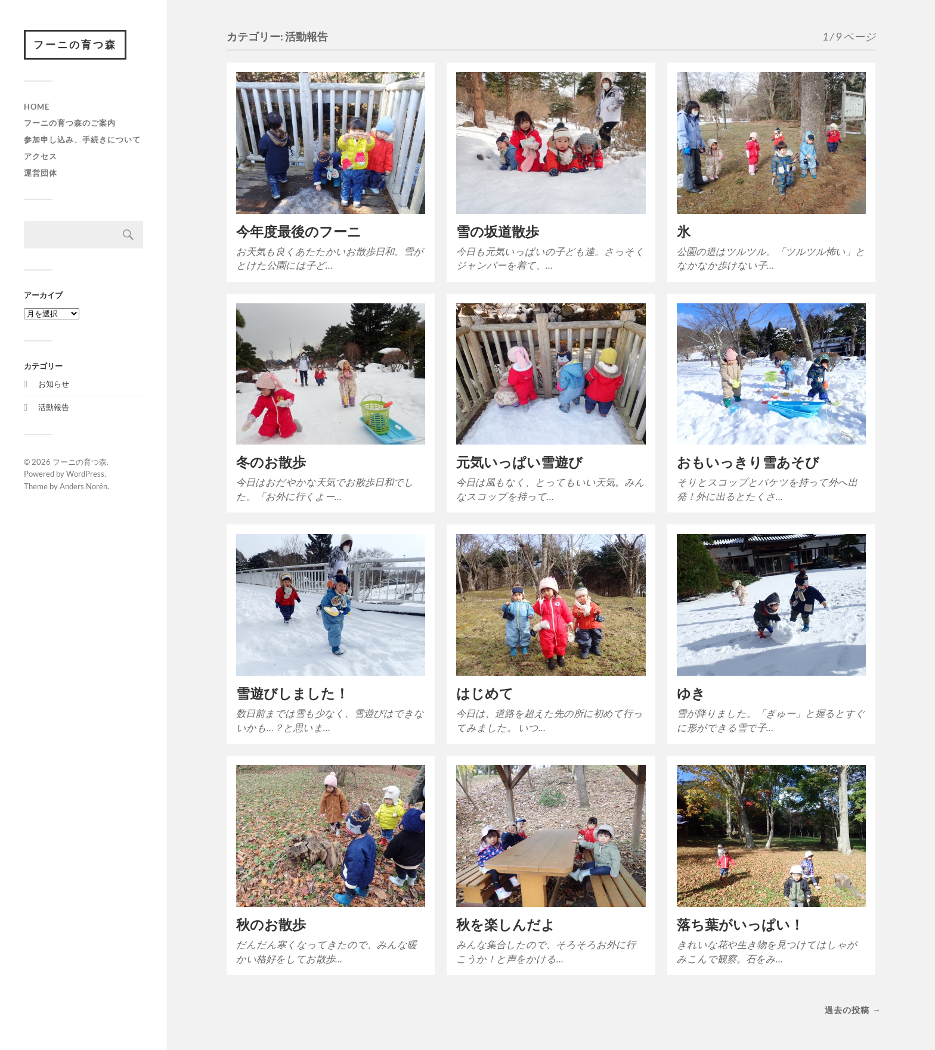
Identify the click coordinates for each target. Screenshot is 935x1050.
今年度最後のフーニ (298, 231)
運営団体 (40, 173)
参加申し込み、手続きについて (82, 139)
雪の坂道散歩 (497, 231)
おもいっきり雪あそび (748, 462)
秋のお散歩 (271, 925)
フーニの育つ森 (75, 44)
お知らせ (53, 384)
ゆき (691, 693)
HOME (36, 106)
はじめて (484, 693)
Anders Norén (83, 486)
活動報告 (53, 407)
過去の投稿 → (853, 1010)
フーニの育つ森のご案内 (70, 123)
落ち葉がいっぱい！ (740, 925)
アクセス (40, 156)
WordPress (85, 474)
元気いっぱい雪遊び (519, 462)
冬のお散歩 (271, 462)
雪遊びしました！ (292, 693)
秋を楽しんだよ (505, 925)
